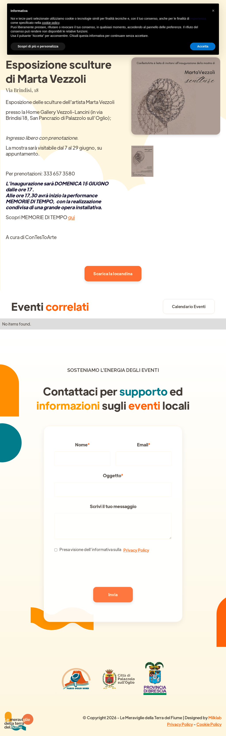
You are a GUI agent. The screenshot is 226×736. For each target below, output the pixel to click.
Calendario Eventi (189, 306)
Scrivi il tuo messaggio (113, 506)
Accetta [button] (202, 46)
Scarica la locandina (112, 273)
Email (143, 445)
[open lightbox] (142, 161)
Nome (82, 445)
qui (71, 217)
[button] (213, 10)
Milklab (215, 717)
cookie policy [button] (50, 22)
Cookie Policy (209, 724)
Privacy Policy (136, 549)
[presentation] (88, 569)
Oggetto (113, 476)
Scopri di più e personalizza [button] (38, 46)
